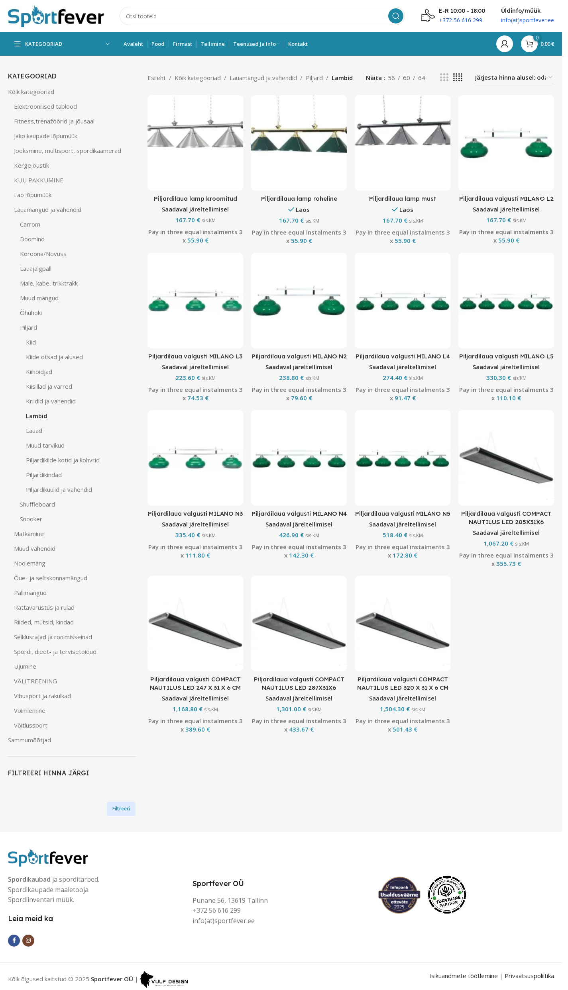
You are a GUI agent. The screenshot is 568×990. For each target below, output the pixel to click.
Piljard (28, 327)
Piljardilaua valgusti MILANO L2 (506, 198)
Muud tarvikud (45, 445)
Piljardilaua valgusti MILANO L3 (195, 356)
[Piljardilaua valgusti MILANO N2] (299, 300)
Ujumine (25, 666)
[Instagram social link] (28, 941)
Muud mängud (39, 298)
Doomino (32, 239)
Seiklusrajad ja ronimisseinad (53, 637)
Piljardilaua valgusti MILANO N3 (195, 513)
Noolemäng (29, 563)
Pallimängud (30, 593)
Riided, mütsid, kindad (44, 622)
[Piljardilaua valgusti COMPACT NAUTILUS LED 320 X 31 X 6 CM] (402, 623)
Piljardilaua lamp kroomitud (195, 198)
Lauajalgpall (35, 268)
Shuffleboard (37, 504)
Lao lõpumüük (32, 195)
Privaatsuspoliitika (529, 976)
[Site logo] (56, 15)
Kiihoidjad (39, 372)
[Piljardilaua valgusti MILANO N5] (402, 458)
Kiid (31, 342)
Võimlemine (29, 710)
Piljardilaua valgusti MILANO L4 (403, 356)
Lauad (34, 430)
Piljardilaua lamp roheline (299, 198)
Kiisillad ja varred (49, 386)
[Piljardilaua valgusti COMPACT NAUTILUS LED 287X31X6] (299, 623)
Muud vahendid (34, 548)
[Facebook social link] (14, 941)
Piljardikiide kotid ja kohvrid (63, 460)
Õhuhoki (31, 313)
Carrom (30, 224)
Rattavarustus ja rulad (44, 607)
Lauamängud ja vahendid (47, 209)
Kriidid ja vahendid (51, 401)
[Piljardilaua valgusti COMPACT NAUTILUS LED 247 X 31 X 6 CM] (195, 623)
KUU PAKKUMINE (38, 180)
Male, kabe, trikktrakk (49, 283)
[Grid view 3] (444, 77)
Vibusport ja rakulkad (42, 696)
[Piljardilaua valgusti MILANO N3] (195, 458)
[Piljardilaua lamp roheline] (299, 143)
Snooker (31, 519)
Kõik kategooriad (31, 92)
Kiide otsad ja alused (54, 357)
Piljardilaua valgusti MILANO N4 (299, 513)
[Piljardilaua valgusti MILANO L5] (506, 300)
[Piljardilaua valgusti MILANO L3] (195, 300)
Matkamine (29, 534)
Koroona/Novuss (43, 254)
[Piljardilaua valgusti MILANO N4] (299, 458)
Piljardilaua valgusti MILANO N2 (299, 356)
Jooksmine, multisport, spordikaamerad (67, 151)
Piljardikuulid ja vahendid (59, 489)
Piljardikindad (44, 475)
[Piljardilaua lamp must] (402, 143)
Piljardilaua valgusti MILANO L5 (506, 356)
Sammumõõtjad (29, 740)
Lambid (36, 416)
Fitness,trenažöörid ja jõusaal (54, 121)
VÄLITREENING (35, 681)
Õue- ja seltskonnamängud (50, 578)
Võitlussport (30, 725)
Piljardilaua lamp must (402, 198)
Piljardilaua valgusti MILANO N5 (402, 513)
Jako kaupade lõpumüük (45, 136)
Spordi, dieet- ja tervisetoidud (55, 651)
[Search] (262, 16)
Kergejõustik (31, 165)
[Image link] (48, 856)
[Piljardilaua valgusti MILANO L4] (402, 300)
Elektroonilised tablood (45, 106)
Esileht (156, 78)
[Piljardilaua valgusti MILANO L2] (506, 143)
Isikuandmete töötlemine (463, 976)
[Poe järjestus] (514, 77)
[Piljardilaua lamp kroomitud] (195, 143)
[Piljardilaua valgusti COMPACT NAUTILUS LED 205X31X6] (506, 458)
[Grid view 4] (457, 77)
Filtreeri (121, 808)
